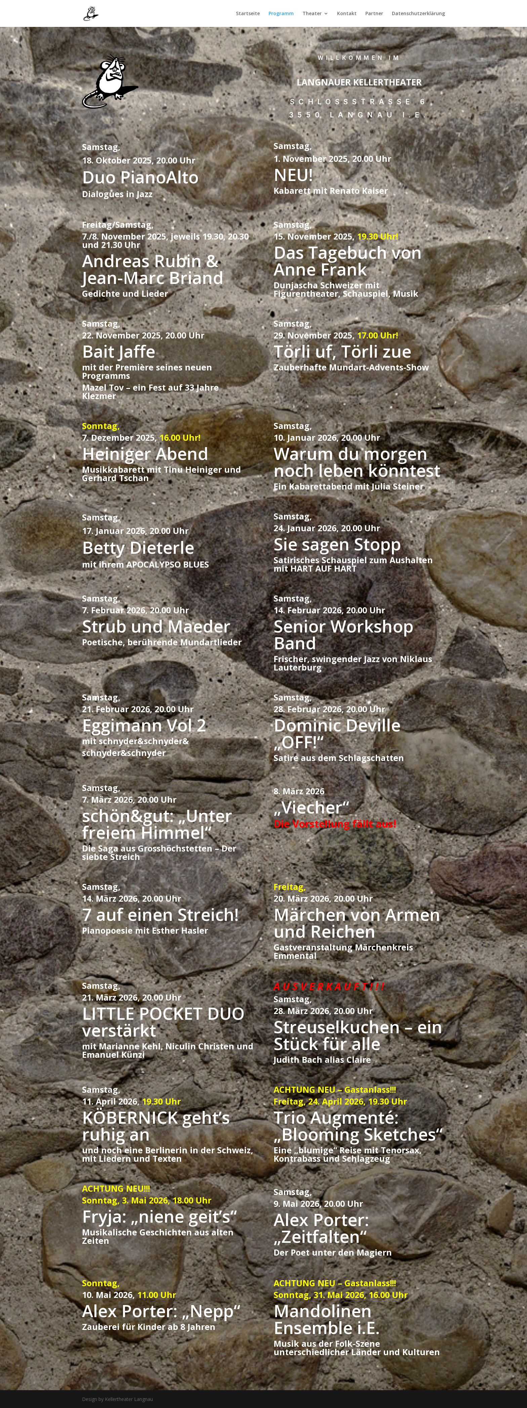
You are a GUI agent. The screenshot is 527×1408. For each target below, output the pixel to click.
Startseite (248, 13)
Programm (281, 13)
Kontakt (347, 13)
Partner (374, 13)
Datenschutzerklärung (418, 13)
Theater (312, 13)
